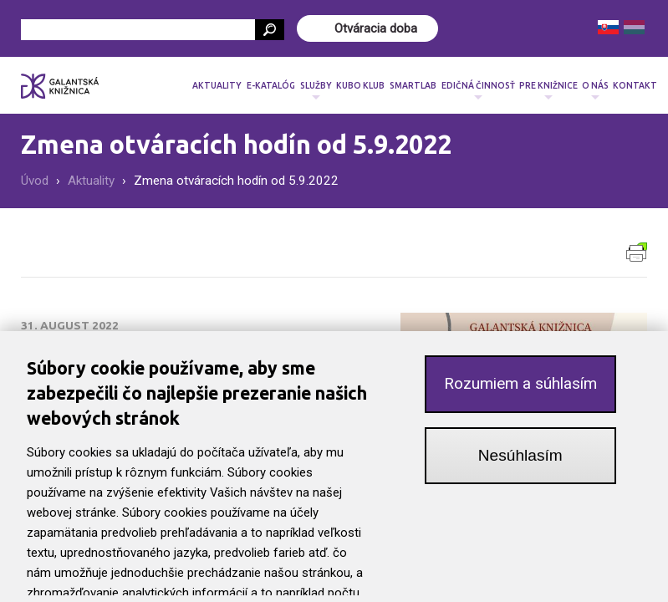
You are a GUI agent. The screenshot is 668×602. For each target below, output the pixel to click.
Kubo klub (360, 85)
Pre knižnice (548, 90)
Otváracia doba (375, 28)
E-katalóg (271, 85)
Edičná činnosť (478, 90)
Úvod (34, 180)
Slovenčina (608, 27)
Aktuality (217, 85)
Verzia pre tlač (636, 252)
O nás (595, 90)
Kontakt (635, 85)
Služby (316, 90)
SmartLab (413, 85)
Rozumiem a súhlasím (520, 386)
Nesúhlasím (520, 458)
